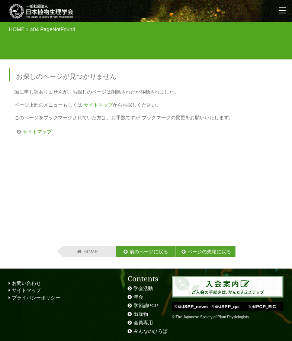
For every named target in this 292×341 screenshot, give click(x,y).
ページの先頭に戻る (209, 251)
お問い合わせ (25, 283)
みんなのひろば (150, 331)
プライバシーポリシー (34, 298)
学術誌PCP (146, 305)
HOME (17, 29)
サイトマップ (98, 105)
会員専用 (143, 322)
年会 (138, 297)
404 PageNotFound (52, 29)
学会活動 (143, 288)
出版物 (141, 314)
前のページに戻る (148, 251)
